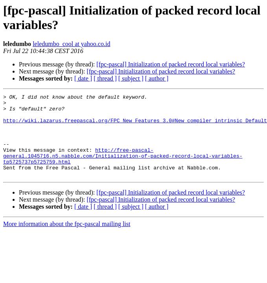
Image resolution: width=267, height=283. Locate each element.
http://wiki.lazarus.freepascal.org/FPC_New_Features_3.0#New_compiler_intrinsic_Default (135, 126)
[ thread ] (105, 78)
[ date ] (83, 78)
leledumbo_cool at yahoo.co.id (71, 43)
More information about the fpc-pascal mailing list (66, 240)
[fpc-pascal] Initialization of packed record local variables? (170, 64)
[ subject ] (131, 78)
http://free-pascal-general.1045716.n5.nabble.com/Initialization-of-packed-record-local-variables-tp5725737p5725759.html (122, 168)
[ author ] (157, 78)
